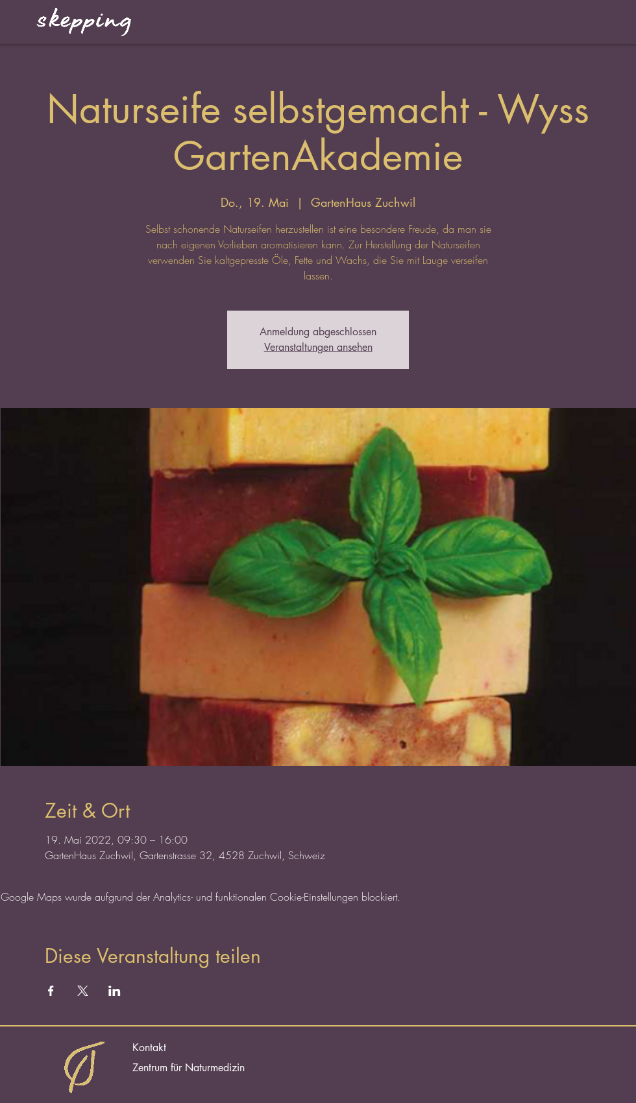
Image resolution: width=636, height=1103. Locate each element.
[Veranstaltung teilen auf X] (83, 991)
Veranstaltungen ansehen (318, 347)
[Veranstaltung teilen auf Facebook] (51, 991)
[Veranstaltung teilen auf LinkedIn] (114, 991)
